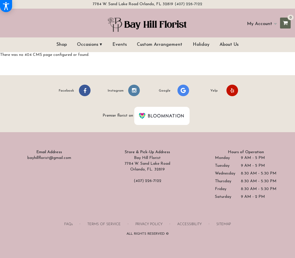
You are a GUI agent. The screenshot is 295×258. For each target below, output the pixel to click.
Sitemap (223, 224)
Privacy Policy (148, 224)
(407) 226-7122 (188, 4)
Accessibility (189, 224)
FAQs (68, 224)
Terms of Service (104, 224)
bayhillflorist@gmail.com (49, 158)
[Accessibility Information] (6, 6)
